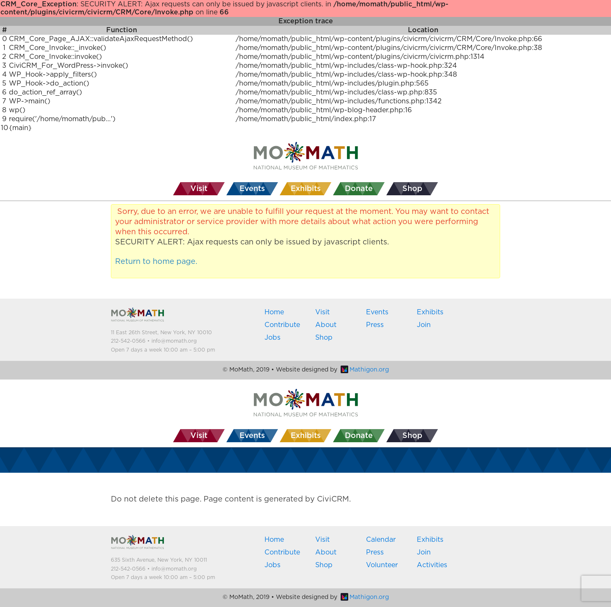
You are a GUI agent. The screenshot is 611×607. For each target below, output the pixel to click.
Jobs (272, 337)
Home (274, 312)
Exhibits (430, 312)
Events (377, 312)
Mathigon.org (365, 370)
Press (375, 325)
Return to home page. (156, 262)
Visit (322, 312)
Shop (324, 337)
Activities (432, 565)
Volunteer (382, 565)
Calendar (381, 539)
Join (424, 325)
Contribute (282, 325)
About (325, 325)
